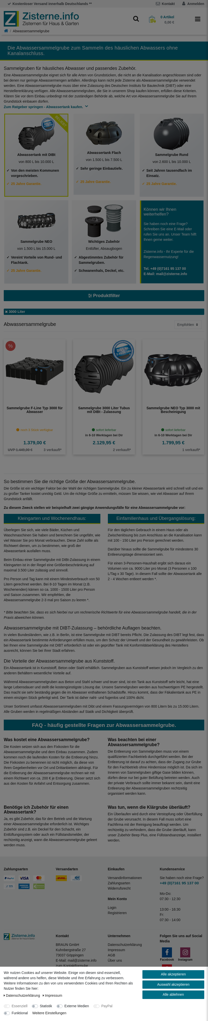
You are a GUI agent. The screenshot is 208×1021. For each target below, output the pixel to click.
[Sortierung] (188, 324)
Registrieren (117, 913)
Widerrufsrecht (119, 888)
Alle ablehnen (173, 994)
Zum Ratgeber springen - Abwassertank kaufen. (45, 107)
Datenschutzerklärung (125, 945)
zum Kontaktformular (72, 966)
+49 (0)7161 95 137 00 (179, 883)
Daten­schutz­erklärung (22, 995)
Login (112, 908)
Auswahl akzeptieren (173, 984)
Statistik (46, 1006)
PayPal (106, 1006)
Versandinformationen (125, 878)
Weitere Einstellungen (49, 1013)
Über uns (115, 960)
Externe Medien (76, 1006)
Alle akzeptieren (173, 974)
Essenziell (20, 1006)
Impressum (116, 950)
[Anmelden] (183, 4)
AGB (111, 955)
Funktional (20, 1013)
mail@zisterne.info (82, 960)
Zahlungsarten (119, 883)
